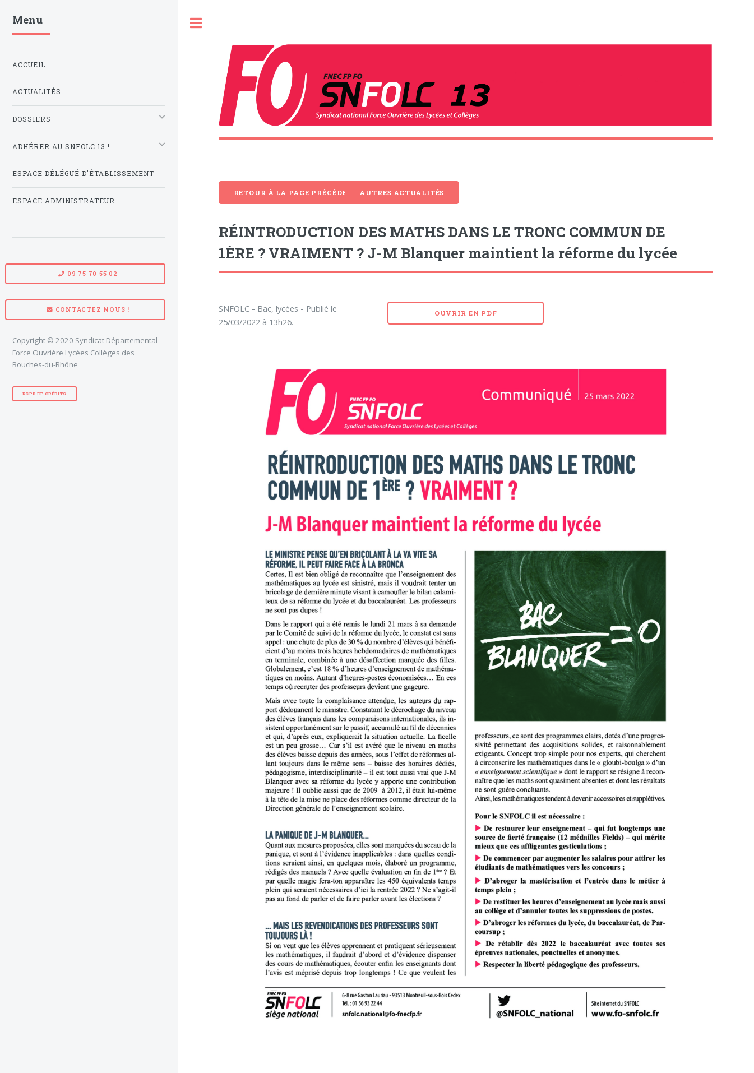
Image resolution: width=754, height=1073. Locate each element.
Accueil (28, 65)
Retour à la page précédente (298, 192)
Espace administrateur (63, 201)
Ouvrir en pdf (465, 313)
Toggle (196, 23)
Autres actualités (402, 192)
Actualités (36, 91)
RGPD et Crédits (44, 393)
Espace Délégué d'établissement (83, 173)
